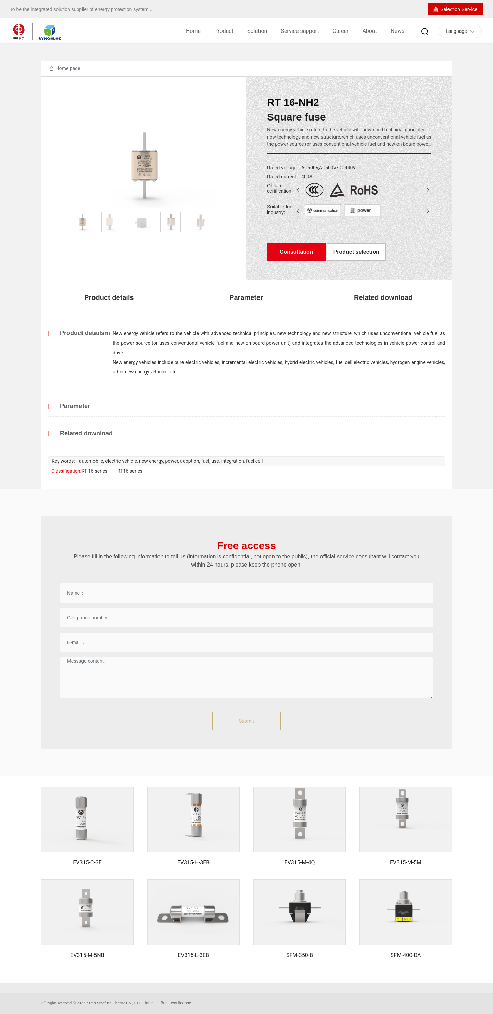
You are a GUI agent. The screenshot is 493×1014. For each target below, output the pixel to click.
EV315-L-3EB (193, 955)
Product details (109, 297)
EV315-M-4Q (299, 862)
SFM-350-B (299, 955)
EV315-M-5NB (87, 955)
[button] (207, 166)
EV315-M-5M (405, 862)
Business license (176, 1003)
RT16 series (129, 471)
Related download (383, 297)
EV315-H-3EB (193, 862)
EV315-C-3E (87, 862)
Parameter (246, 297)
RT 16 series (94, 471)
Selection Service (458, 9)
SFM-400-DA (406, 955)
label (149, 1003)
